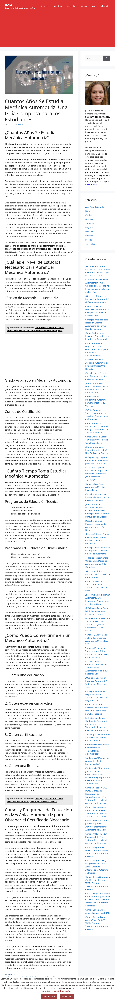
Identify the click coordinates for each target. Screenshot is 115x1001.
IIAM (8, 5)
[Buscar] (106, 58)
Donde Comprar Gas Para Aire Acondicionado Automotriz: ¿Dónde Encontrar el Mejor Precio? (97, 624)
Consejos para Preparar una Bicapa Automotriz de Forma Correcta (96, 376)
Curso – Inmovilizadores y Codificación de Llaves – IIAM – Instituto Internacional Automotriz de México (97, 883)
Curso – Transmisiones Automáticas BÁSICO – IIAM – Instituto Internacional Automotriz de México (97, 923)
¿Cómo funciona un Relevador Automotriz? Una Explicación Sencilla (96, 450)
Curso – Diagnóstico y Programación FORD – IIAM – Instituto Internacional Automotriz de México (97, 866)
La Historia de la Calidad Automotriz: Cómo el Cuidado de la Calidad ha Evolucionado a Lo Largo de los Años (97, 285)
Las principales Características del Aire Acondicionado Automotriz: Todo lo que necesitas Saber (96, 667)
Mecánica (58, 6)
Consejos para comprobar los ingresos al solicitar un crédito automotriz (97, 550)
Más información (61, 991)
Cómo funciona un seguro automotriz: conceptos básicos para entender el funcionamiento (96, 349)
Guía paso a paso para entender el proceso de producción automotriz (96, 460)
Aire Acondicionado (94, 207)
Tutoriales (45, 6)
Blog (93, 6)
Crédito (88, 215)
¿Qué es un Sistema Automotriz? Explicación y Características (97, 574)
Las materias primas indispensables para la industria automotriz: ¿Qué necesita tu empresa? (96, 473)
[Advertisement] (57, 30)
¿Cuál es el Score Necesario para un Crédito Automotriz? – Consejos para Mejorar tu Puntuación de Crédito (97, 510)
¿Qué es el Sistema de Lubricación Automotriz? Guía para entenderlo (97, 299)
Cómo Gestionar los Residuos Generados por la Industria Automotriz (97, 336)
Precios (88, 239)
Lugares (89, 227)
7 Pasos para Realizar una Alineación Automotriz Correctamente (97, 737)
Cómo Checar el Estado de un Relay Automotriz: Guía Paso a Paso (96, 439)
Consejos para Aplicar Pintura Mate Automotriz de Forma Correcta (97, 497)
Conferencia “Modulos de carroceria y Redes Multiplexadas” (97, 760)
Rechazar (49, 996)
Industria (71, 6)
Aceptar (67, 996)
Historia (89, 219)
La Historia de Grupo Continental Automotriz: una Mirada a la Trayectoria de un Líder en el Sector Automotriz (96, 724)
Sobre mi (104, 6)
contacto (92, 184)
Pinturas (83, 6)
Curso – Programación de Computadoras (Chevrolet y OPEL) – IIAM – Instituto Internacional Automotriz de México (97, 899)
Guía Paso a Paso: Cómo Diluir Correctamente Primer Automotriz (96, 611)
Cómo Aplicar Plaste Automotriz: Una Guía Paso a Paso (95, 487)
